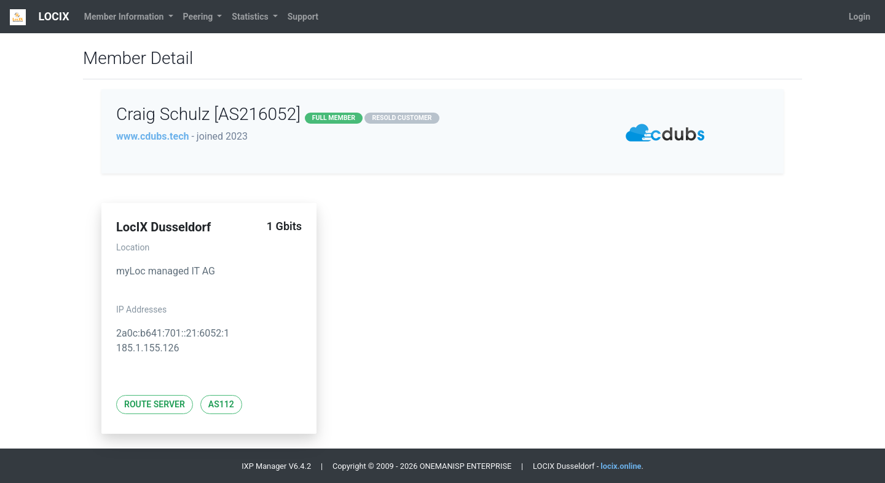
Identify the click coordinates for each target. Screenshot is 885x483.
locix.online (620, 466)
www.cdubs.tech (152, 136)
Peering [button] (199, 17)
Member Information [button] (125, 17)
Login (859, 17)
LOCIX (39, 17)
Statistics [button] (251, 17)
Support (303, 17)
